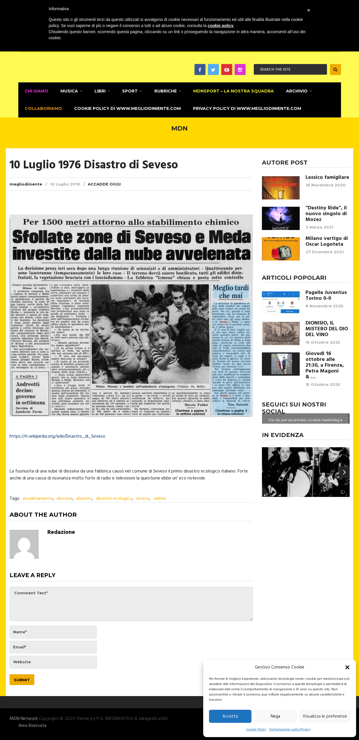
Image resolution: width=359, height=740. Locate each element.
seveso (143, 498)
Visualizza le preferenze (325, 716)
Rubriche (164, 90)
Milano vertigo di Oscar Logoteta (327, 240)
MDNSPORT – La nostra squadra (231, 90)
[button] (347, 667)
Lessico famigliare (327, 176)
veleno (159, 498)
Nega (275, 716)
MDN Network (24, 717)
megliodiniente (26, 183)
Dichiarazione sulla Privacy (289, 729)
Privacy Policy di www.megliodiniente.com (246, 107)
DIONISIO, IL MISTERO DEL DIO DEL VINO (327, 328)
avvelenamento (38, 498)
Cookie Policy (256, 729)
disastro (84, 498)
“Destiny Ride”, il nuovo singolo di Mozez (326, 213)
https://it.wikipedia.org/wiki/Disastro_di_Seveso (57, 435)
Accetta (230, 716)
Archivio (294, 90)
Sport (128, 90)
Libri (98, 90)
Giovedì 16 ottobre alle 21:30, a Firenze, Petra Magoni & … (325, 364)
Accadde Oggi (104, 183)
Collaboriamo (42, 107)
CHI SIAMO (36, 90)
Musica (68, 90)
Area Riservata (32, 724)
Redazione (61, 531)
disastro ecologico (114, 498)
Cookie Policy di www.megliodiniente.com (126, 107)
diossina (64, 498)
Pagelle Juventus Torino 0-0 (326, 294)
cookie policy (220, 25)
